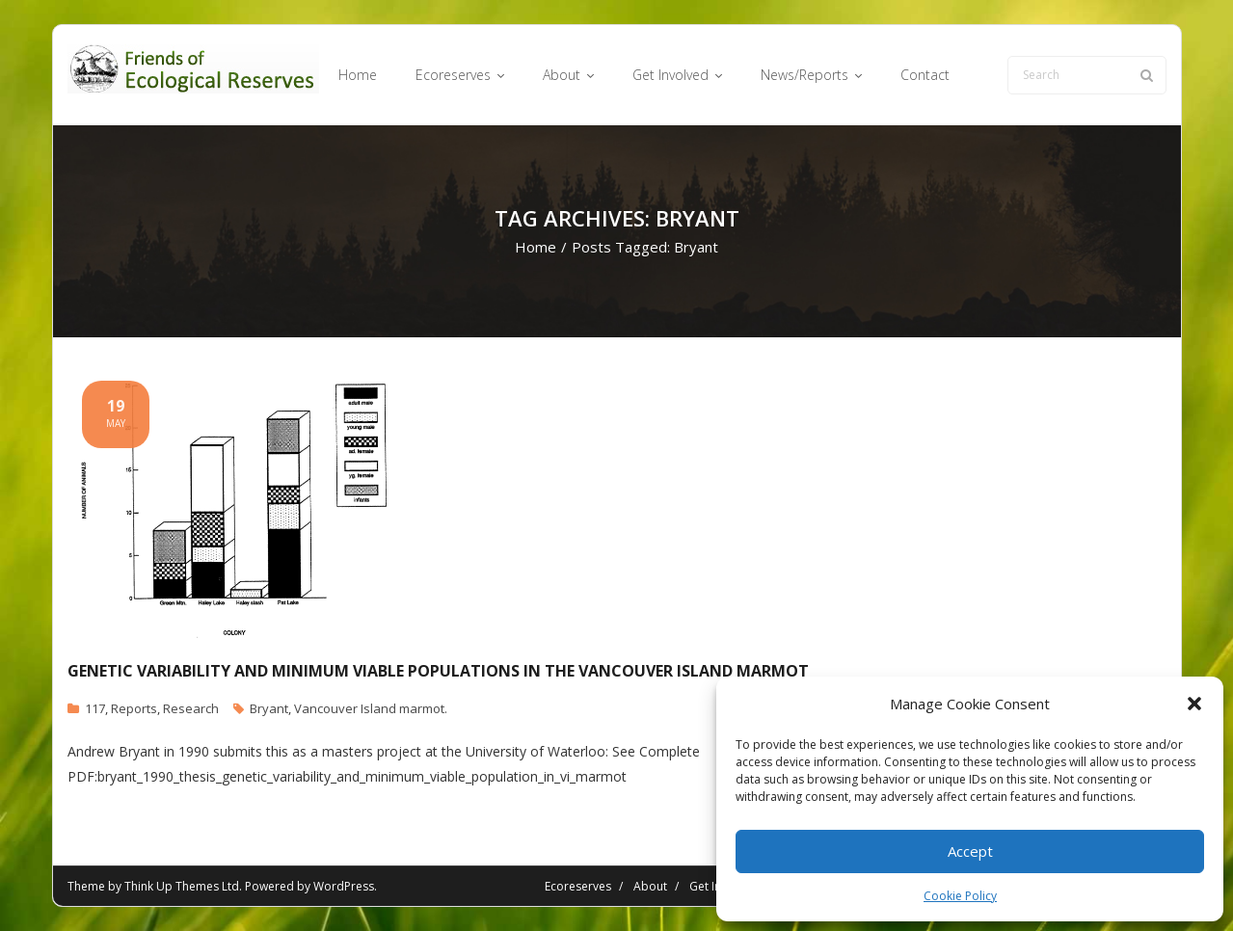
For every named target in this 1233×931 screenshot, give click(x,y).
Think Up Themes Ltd (181, 886)
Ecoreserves (578, 886)
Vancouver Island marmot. (370, 708)
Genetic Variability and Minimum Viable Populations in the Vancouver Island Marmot (438, 670)
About (650, 886)
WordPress (343, 886)
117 (95, 708)
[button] (1194, 703)
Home (535, 246)
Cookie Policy (960, 896)
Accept (970, 851)
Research (191, 708)
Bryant (269, 708)
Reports (134, 708)
